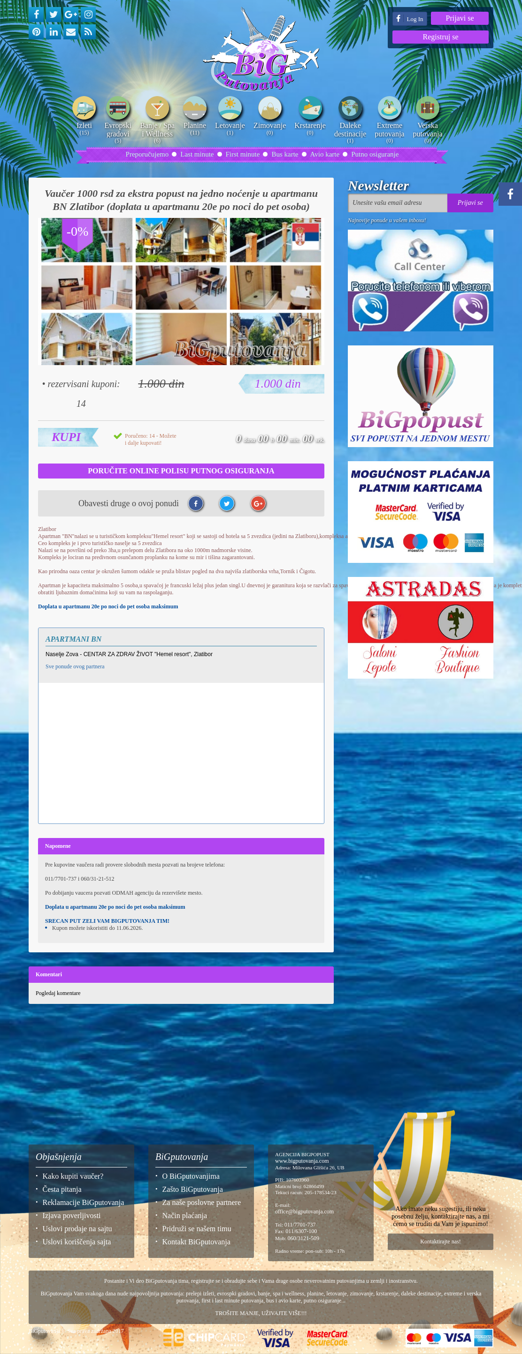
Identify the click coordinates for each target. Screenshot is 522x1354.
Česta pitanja (62, 1189)
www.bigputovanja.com (302, 1161)
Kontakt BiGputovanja (196, 1242)
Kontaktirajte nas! (440, 1241)
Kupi (66, 437)
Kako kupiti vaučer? (73, 1176)
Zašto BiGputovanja (192, 1189)
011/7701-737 (300, 1224)
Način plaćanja (184, 1215)
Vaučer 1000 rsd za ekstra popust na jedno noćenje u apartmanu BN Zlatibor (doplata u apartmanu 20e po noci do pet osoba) (181, 199)
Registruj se (441, 37)
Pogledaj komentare (58, 993)
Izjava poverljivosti (72, 1215)
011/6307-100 (301, 1231)
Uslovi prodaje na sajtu (77, 1229)
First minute (243, 154)
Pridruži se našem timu (196, 1229)
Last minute (197, 154)
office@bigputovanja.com (304, 1211)
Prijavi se (460, 18)
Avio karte (325, 154)
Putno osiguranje (375, 154)
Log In (409, 18)
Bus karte (284, 154)
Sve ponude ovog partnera (75, 666)
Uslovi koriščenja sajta (77, 1242)
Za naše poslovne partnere (201, 1202)
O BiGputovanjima (191, 1176)
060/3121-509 (303, 1238)
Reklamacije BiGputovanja (83, 1202)
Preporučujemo (147, 154)
